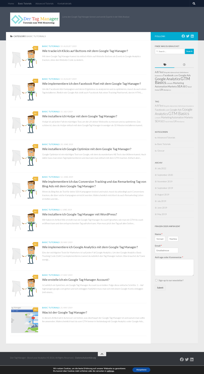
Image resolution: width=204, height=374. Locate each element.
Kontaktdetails (64, 3)
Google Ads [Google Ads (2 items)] (184, 75)
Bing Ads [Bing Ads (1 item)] (167, 72)
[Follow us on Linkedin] (192, 36)
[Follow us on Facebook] (183, 36)
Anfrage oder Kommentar (169, 257)
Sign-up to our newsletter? (171, 280)
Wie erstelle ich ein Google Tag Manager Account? (75, 286)
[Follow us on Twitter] (187, 36)
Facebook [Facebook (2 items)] (168, 75)
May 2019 (162, 214)
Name (158, 234)
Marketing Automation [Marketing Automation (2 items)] (172, 117)
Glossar (160, 150)
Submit (160, 287)
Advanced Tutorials (44, 3)
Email (158, 245)
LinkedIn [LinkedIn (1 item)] (169, 83)
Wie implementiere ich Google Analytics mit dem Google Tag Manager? (90, 252)
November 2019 (164, 181)
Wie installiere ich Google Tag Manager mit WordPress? (79, 219)
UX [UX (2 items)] (161, 89)
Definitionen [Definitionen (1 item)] (184, 72)
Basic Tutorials (25, 3)
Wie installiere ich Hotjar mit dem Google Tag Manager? (79, 118)
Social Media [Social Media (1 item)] (169, 121)
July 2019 (161, 201)
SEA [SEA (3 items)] (179, 86)
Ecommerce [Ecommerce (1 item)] (159, 75)
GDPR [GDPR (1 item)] (176, 75)
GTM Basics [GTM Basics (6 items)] (178, 113)
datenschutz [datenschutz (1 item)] (174, 72)
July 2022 (161, 168)
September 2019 (165, 188)
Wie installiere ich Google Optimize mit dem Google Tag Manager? (86, 151)
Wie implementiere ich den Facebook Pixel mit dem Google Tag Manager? (91, 84)
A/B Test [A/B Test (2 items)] (159, 72)
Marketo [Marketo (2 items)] (172, 86)
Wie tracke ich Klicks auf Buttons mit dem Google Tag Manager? (85, 51)
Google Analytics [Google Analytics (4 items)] (167, 79)
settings (109, 371)
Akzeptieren (141, 369)
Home (11, 3)
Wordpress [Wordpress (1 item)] (167, 90)
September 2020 (165, 175)
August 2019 (163, 194)
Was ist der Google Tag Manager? (64, 319)
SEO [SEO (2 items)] (185, 86)
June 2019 (162, 207)
